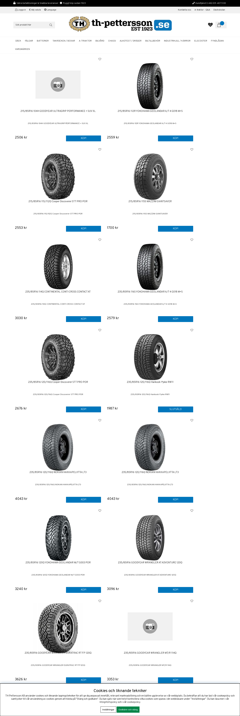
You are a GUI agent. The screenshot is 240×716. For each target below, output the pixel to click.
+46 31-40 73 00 (22, 635)
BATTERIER (43, 41)
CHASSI (112, 41)
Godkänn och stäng (128, 709)
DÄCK (18, 41)
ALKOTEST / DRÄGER (131, 41)
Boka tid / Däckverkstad (136, 636)
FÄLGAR (29, 41)
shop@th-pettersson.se (25, 643)
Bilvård (126, 653)
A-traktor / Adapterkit (134, 656)
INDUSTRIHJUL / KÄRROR (177, 41)
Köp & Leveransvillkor (134, 621)
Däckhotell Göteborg (134, 663)
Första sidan (129, 612)
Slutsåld (215, 228)
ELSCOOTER (200, 41)
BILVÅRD (100, 41)
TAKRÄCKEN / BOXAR (63, 41)
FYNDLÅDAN (217, 41)
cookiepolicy (133, 702)
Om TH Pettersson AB (134, 618)
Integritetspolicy (108, 702)
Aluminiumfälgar (131, 644)
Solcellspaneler (131, 660)
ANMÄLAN (212, 626)
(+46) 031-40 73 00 (216, 3)
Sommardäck (129, 647)
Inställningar (108, 709)
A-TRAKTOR (85, 41)
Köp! (161, 138)
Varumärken (22, 49)
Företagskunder (131, 629)
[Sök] (34, 25)
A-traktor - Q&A (202, 10)
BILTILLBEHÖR (152, 41)
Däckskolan (219, 10)
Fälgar (126, 666)
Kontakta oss (184, 10)
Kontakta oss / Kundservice (138, 615)
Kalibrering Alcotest (133, 632)
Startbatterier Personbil (135, 650)
